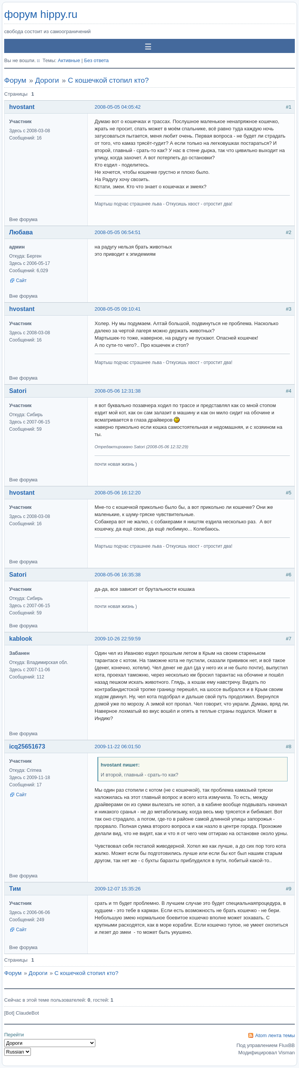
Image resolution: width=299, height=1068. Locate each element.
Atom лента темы (275, 1035)
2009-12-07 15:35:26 (118, 889)
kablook (20, 638)
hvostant (22, 107)
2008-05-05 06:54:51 (118, 232)
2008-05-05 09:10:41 (118, 309)
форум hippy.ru (40, 14)
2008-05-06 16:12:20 (118, 493)
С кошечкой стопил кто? (108, 80)
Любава (21, 232)
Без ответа (96, 60)
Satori (17, 391)
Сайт (21, 280)
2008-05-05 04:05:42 (118, 107)
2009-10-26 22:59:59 (118, 638)
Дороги (47, 80)
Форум (15, 80)
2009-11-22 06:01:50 (118, 746)
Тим (15, 888)
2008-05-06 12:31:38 (118, 391)
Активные (69, 60)
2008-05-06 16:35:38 (118, 574)
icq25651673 (27, 746)
